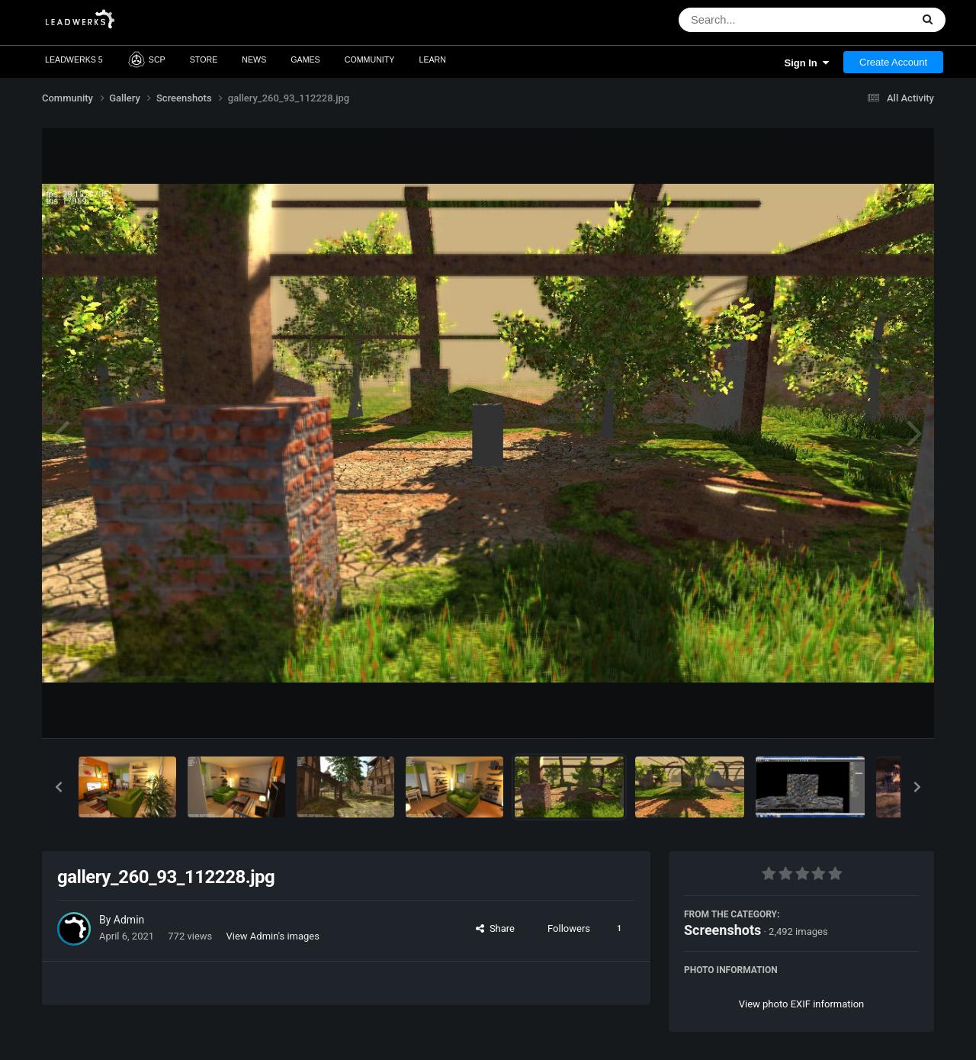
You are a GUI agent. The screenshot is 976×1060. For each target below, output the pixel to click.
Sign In (806, 63)
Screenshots (722, 930)
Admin (129, 920)
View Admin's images (272, 936)
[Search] (755, 20)
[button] (58, 787)
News (254, 59)
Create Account (893, 62)
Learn (432, 59)
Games (305, 59)
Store (204, 59)
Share (495, 928)
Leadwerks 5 (74, 59)
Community (370, 59)
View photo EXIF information (802, 1004)
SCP (146, 59)
